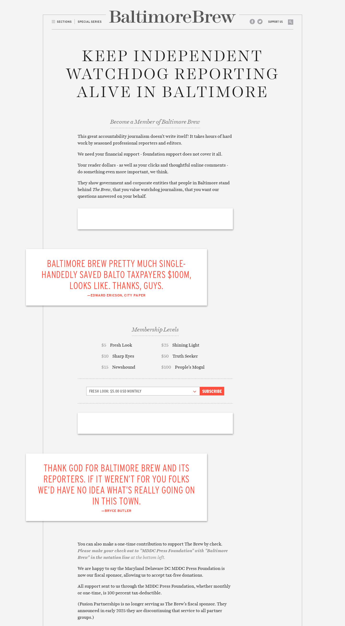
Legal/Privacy (189, 570)
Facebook (252, 21)
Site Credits (237, 605)
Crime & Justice (137, 565)
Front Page (82, 549)
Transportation (138, 606)
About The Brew (190, 549)
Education (133, 575)
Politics (131, 596)
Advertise (185, 565)
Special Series (85, 554)
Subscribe (212, 304)
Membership (187, 575)
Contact (184, 560)
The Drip (80, 560)
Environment (136, 580)
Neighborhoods (138, 590)
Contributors (189, 554)
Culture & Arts (137, 570)
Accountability (138, 549)
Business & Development (145, 554)
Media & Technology (141, 585)
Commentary (135, 560)
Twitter (260, 21)
